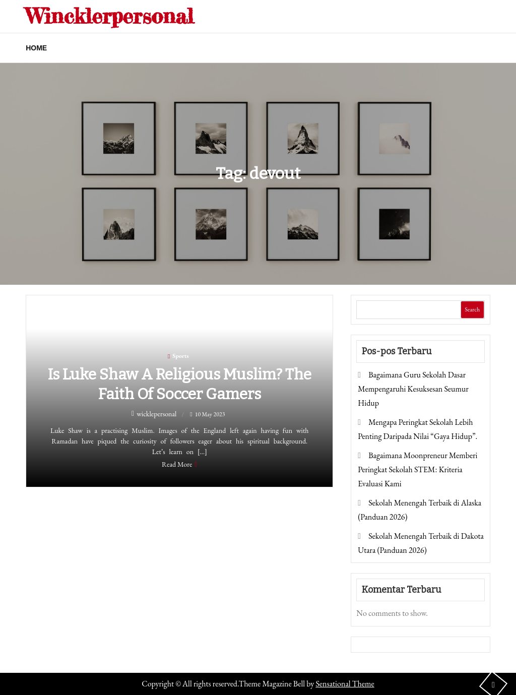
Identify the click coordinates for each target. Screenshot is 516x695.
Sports (180, 356)
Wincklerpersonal (110, 16)
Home (36, 48)
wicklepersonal (156, 413)
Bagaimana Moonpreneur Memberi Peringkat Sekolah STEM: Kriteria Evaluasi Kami (417, 469)
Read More (177, 464)
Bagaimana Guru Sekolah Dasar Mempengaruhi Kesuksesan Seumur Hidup (413, 388)
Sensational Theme (344, 683)
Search (472, 309)
